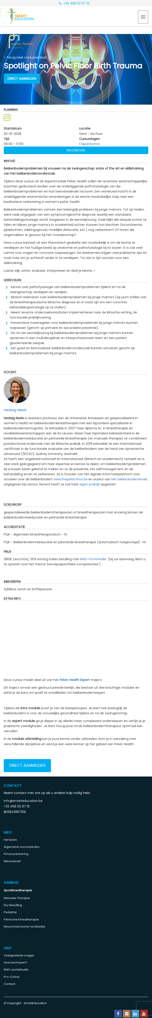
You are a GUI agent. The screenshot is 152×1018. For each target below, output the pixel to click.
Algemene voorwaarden (21, 847)
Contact (9, 984)
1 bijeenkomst (89, 144)
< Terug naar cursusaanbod (25, 57)
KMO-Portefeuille (93, 559)
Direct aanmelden (22, 78)
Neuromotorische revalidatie (24, 926)
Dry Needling (13, 905)
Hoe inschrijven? (15, 962)
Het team (10, 840)
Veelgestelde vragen (19, 955)
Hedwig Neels (15, 410)
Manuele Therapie (17, 898)
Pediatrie (10, 912)
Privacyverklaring (16, 854)
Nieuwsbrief (12, 861)
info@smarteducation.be (23, 801)
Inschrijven (76, 150)
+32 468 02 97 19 (74, 3)
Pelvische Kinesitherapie (21, 919)
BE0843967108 (15, 812)
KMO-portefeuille (16, 969)
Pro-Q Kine (11, 977)
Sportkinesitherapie (18, 890)
